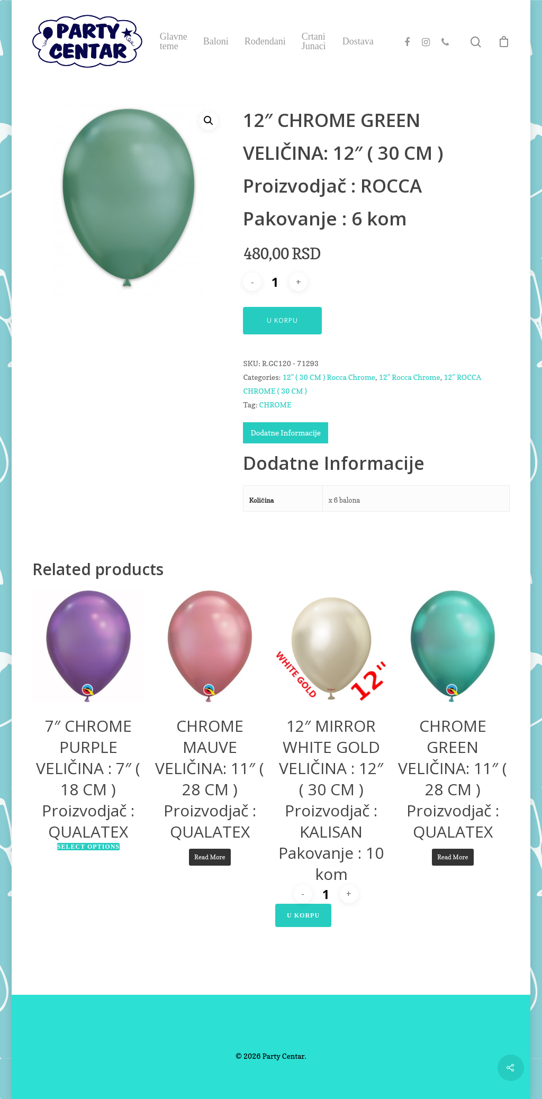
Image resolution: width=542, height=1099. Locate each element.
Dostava (358, 41)
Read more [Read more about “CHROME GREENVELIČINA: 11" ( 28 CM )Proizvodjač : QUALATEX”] (452, 857)
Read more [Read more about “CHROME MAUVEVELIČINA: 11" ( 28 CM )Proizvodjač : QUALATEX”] (209, 857)
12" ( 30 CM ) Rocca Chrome (328, 377)
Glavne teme (173, 41)
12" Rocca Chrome (409, 377)
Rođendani (265, 41)
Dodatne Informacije (285, 432)
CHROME (275, 404)
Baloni (216, 41)
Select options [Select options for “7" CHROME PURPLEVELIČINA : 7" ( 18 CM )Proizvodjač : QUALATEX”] (88, 846)
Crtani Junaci (314, 41)
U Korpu (282, 320)
